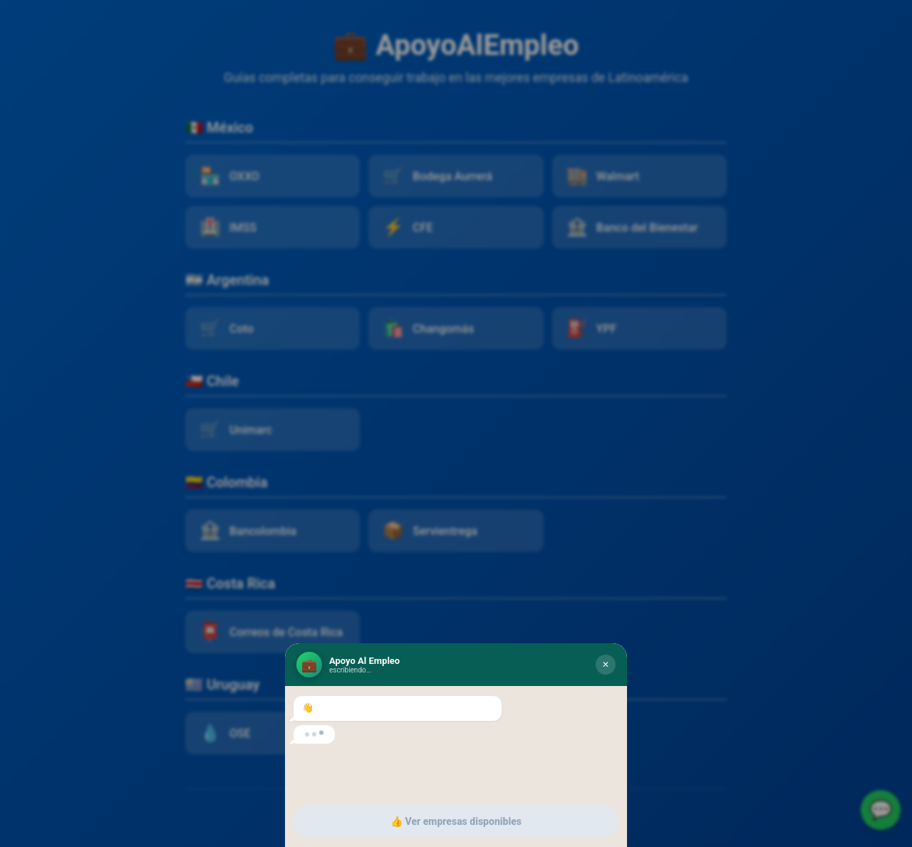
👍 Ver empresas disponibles (456, 821)
